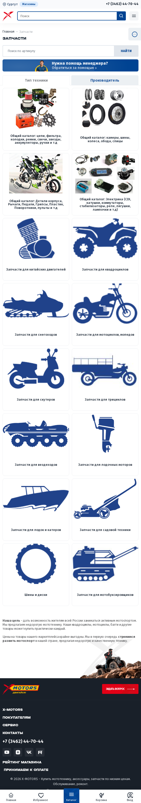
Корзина (101, 797)
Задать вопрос (115, 689)
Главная (11, 797)
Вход (130, 797)
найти (126, 51)
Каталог (71, 798)
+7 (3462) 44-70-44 (122, 4)
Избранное (40, 797)
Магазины (28, 4)
